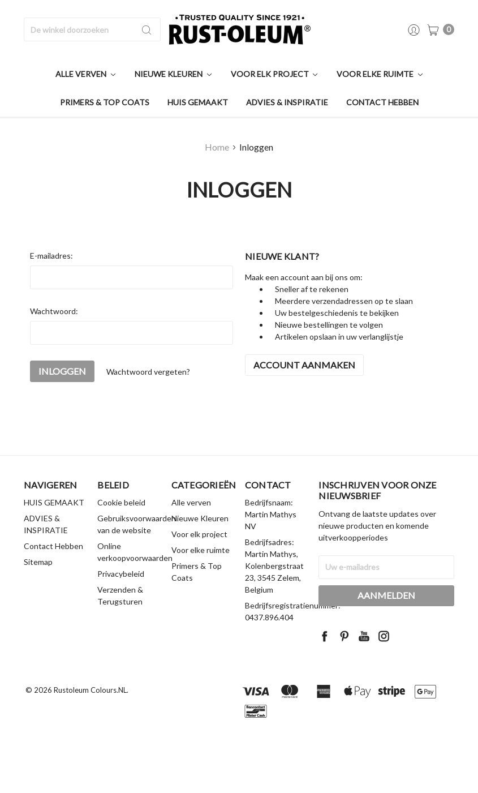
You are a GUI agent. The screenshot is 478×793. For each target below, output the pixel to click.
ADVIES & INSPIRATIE (287, 102)
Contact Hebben (382, 102)
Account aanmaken (304, 364)
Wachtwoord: (54, 311)
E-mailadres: (51, 255)
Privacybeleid (120, 573)
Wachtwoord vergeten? (148, 371)
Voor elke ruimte (380, 74)
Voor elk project (274, 74)
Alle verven (85, 74)
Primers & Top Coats (104, 102)
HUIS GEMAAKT (197, 102)
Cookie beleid (121, 502)
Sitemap (38, 562)
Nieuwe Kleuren (173, 74)
